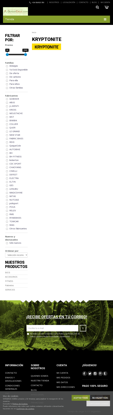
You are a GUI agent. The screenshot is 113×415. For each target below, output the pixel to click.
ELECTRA (14, 178)
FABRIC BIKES (16, 138)
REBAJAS (13, 65)
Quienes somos (39, 375)
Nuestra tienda (40, 380)
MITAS (12, 196)
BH (11, 152)
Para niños (14, 83)
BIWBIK (13, 120)
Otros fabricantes (18, 228)
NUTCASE (14, 199)
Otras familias (16, 87)
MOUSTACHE (16, 113)
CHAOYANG (15, 167)
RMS (11, 214)
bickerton (14, 160)
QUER (12, 127)
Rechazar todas (100, 398)
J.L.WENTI (14, 106)
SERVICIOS (10, 289)
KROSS (12, 109)
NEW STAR (14, 134)
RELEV (12, 210)
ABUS (12, 102)
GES (11, 185)
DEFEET (13, 174)
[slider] (7, 54)
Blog (94, 2)
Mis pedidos (63, 377)
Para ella (13, 80)
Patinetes (9, 285)
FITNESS (9, 281)
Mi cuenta (105, 2)
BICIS (7, 272)
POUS (12, 206)
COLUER (13, 124)
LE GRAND (14, 131)
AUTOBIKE (14, 149)
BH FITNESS (15, 156)
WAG (11, 224)
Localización (69, 2)
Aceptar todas (80, 398)
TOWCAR (14, 221)
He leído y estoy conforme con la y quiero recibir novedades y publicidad (53, 335)
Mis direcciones (65, 387)
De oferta (14, 73)
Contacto (83, 2)
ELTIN (12, 181)
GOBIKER (14, 98)
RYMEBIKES (15, 217)
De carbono (15, 76)
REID (11, 142)
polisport (13, 203)
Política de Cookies (20, 403)
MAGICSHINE (16, 192)
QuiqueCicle (15, 145)
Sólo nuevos (15, 242)
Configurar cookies (98, 403)
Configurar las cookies (25, 408)
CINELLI (13, 170)
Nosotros (54, 2)
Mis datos (62, 382)
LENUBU (13, 188)
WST (11, 116)
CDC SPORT (15, 163)
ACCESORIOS (11, 276)
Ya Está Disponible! (18, 69)
